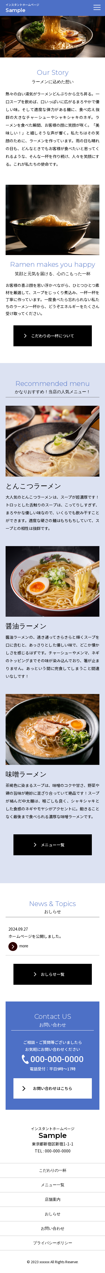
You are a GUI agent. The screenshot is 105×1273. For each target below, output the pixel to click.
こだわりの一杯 (52, 1170)
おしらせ (52, 1214)
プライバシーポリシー (52, 1243)
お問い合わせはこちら (52, 1088)
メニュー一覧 (52, 1185)
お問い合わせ (52, 1228)
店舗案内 (52, 1199)
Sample (52, 1133)
